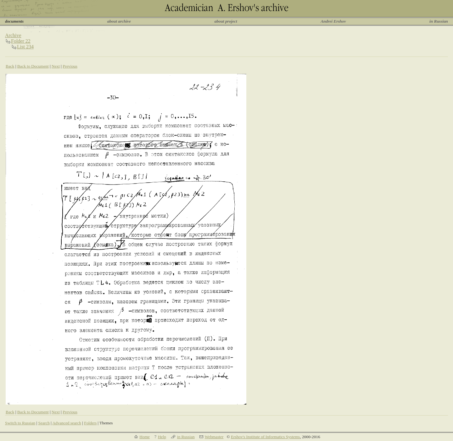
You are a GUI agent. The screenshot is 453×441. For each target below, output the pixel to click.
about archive (119, 21)
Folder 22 (21, 41)
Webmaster (214, 436)
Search (44, 423)
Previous (70, 66)
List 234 (25, 46)
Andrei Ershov (333, 21)
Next (56, 66)
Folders (90, 423)
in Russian (438, 21)
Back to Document (33, 66)
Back (10, 66)
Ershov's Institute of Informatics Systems (265, 436)
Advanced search (66, 423)
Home (144, 436)
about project (225, 21)
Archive (13, 35)
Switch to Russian (20, 423)
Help (162, 436)
